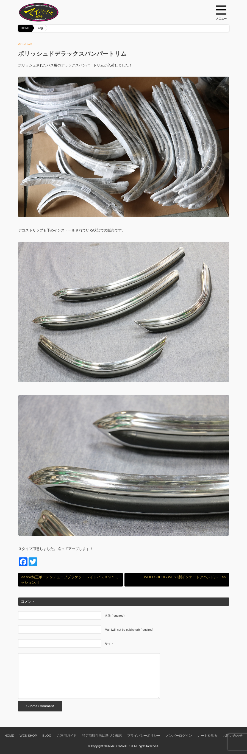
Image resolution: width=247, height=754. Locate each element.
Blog (40, 28)
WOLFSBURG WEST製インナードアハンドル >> (185, 577)
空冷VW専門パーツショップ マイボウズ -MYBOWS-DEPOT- (45, 12)
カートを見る (207, 735)
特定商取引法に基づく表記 (102, 735)
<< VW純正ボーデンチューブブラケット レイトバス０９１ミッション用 (69, 580)
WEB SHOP (28, 735)
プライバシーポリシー (143, 735)
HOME (25, 28)
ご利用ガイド (67, 735)
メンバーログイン (179, 735)
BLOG (46, 735)
